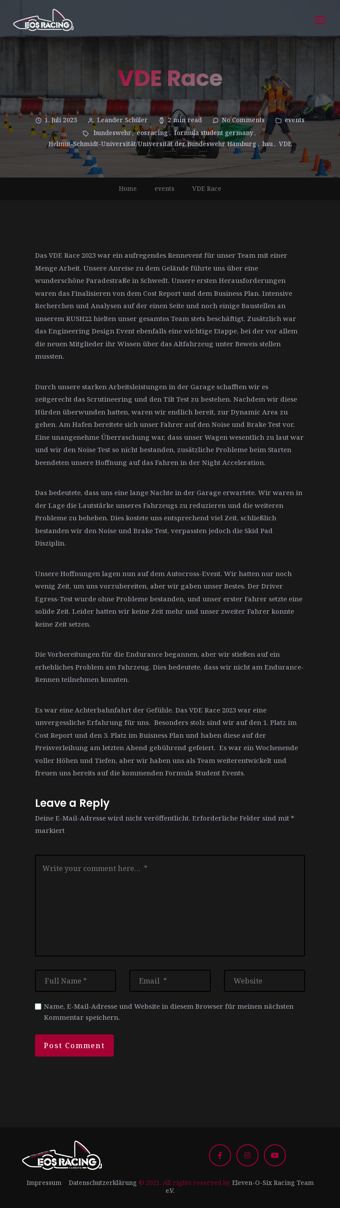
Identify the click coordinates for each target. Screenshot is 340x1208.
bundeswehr (112, 132)
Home (128, 188)
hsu (268, 143)
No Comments (243, 120)
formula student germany (213, 132)
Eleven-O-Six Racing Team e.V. (240, 1186)
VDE (285, 143)
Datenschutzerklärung (103, 1182)
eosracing (152, 132)
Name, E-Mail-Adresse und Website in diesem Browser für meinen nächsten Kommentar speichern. (169, 1012)
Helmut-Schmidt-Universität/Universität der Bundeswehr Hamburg (152, 143)
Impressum (44, 1182)
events (295, 120)
